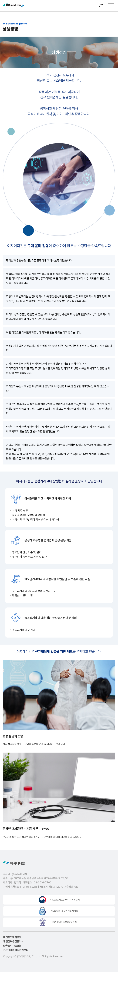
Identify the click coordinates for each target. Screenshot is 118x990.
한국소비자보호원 (12, 947)
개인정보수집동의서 (13, 942)
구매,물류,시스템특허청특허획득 (64, 901)
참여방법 (45, 828)
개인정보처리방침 (12, 938)
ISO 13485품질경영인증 (64, 923)
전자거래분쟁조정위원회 (15, 951)
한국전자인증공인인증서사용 (64, 912)
